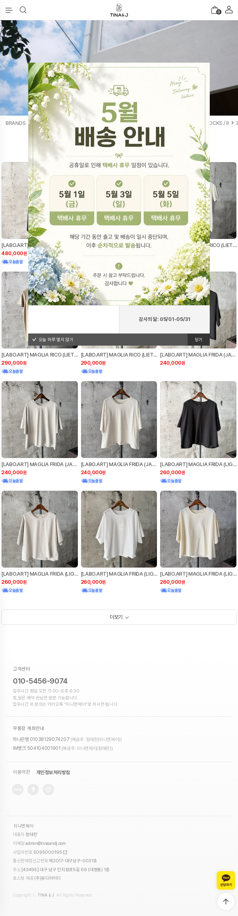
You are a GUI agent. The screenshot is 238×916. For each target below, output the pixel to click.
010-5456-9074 (40, 681)
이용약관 (21, 772)
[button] (23, 10)
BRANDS (15, 123)
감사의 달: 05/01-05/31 (164, 319)
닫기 (199, 339)
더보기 (116, 617)
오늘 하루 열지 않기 (52, 339)
